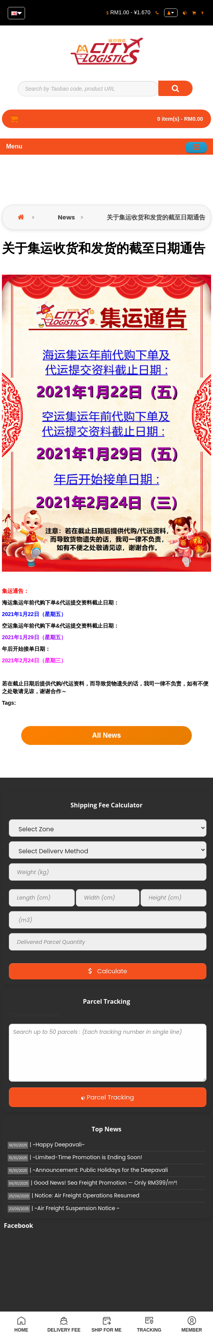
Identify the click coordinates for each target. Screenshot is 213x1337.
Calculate (107, 971)
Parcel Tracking (107, 1097)
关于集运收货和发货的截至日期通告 (156, 217)
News (66, 217)
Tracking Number (33, 1015)
